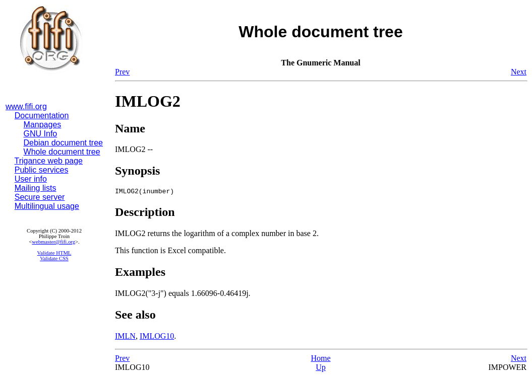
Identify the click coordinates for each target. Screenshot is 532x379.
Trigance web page (49, 161)
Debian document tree (63, 142)
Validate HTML (54, 253)
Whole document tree (62, 151)
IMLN (125, 337)
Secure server (40, 197)
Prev (122, 71)
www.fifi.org (26, 106)
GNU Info (40, 133)
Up (321, 368)
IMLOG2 (148, 101)
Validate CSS (54, 258)
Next (518, 71)
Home (320, 359)
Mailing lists (35, 188)
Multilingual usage (47, 206)
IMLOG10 (157, 337)
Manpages (43, 124)
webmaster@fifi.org (53, 242)
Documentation (42, 115)
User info (31, 179)
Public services (42, 170)
